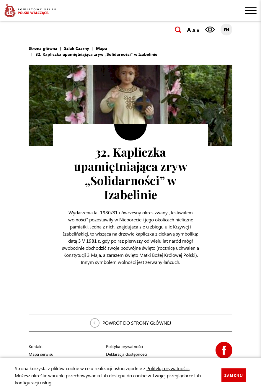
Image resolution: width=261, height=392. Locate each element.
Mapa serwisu (41, 354)
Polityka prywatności (124, 346)
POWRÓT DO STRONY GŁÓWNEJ (136, 323)
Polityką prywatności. (168, 368)
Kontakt (36, 346)
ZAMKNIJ (233, 375)
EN (226, 29)
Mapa (101, 48)
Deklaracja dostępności (126, 354)
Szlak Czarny (76, 48)
